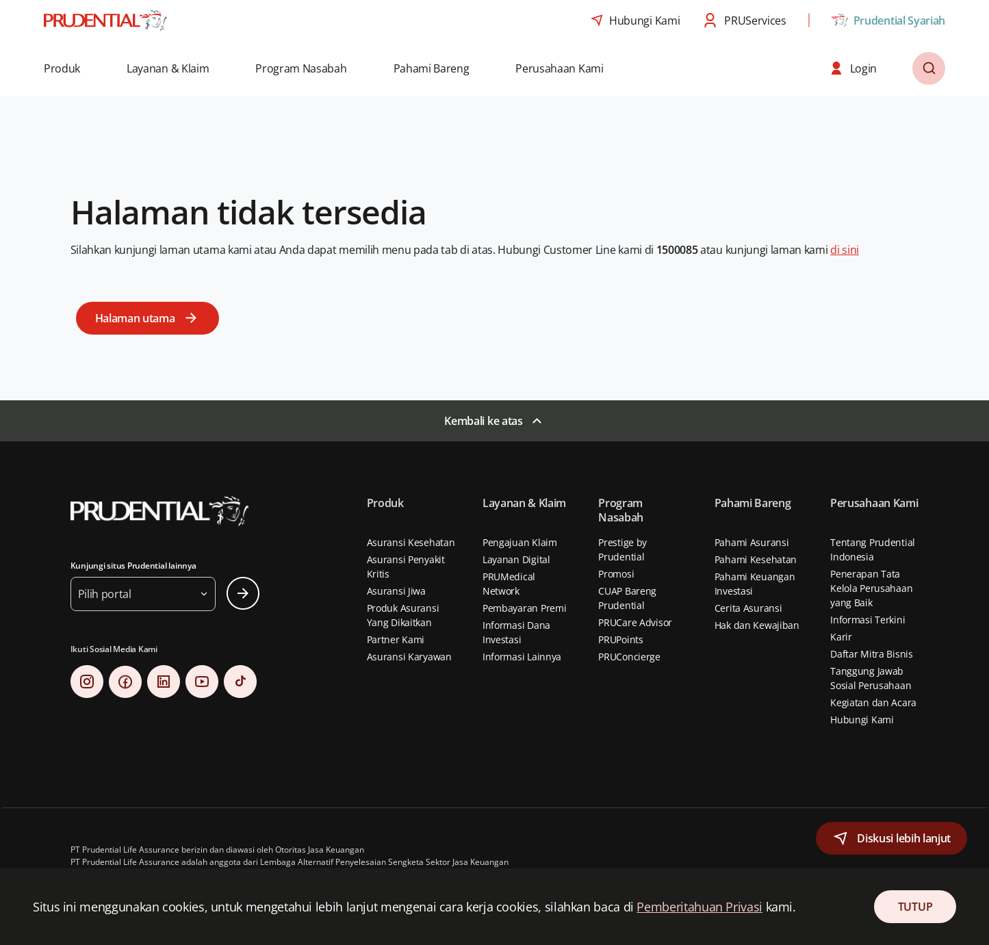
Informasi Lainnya (522, 656)
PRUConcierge (629, 656)
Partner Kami (396, 639)
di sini (844, 249)
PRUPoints (620, 639)
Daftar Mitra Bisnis (871, 653)
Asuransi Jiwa (396, 590)
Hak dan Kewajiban (757, 625)
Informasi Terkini (867, 619)
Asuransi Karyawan (409, 656)
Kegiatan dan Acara (873, 702)
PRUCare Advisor (635, 622)
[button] (71, 68)
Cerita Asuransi (748, 607)
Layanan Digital (516, 559)
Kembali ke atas (483, 420)
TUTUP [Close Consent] (915, 906)
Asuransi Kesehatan (411, 542)
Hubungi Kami (862, 719)
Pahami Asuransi (752, 542)
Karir (841, 636)
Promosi (616, 573)
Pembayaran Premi (525, 607)
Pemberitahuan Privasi (699, 906)
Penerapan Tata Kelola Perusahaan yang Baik (871, 588)
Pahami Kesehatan (756, 559)
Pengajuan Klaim (520, 542)
